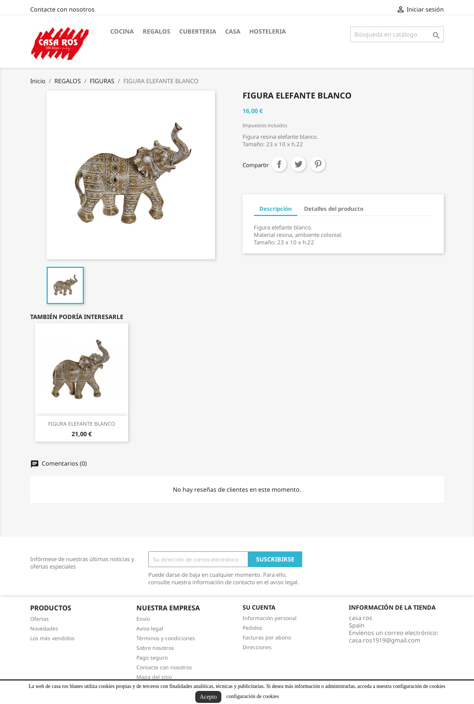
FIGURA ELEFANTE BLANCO (81, 423)
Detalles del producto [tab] (333, 208)
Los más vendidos (52, 638)
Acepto (208, 697)
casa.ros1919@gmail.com (384, 640)
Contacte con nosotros (62, 9)
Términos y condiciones (165, 638)
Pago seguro (152, 657)
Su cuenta (259, 607)
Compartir (279, 164)
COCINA (122, 31)
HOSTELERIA (267, 31)
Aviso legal (149, 628)
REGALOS (156, 31)
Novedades (44, 628)
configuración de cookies (252, 696)
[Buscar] (397, 34)
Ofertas (39, 618)
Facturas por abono (267, 637)
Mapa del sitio (154, 676)
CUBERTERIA (197, 31)
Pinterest (317, 164)
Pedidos (252, 627)
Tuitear (298, 164)
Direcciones (257, 647)
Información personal (270, 618)
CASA (232, 31)
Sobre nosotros (155, 647)
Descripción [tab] (275, 208)
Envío (143, 618)
